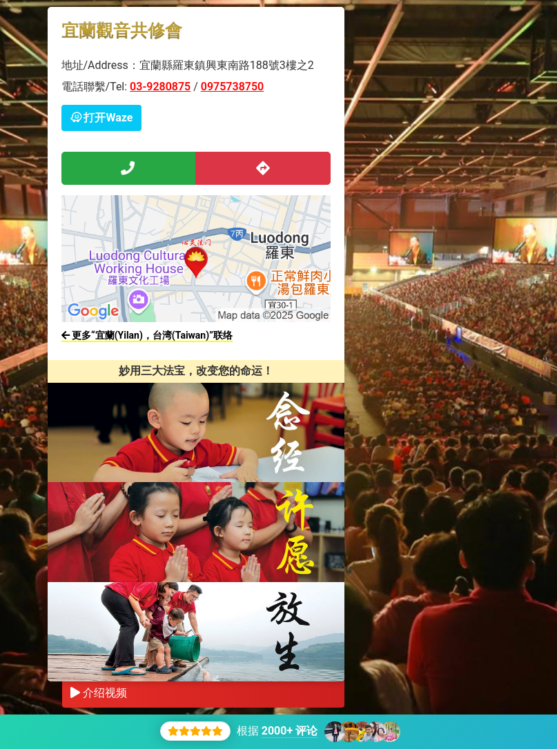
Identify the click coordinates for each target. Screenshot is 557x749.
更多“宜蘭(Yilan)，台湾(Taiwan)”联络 (147, 335)
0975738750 (232, 86)
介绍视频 (98, 692)
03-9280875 (160, 86)
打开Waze (101, 117)
